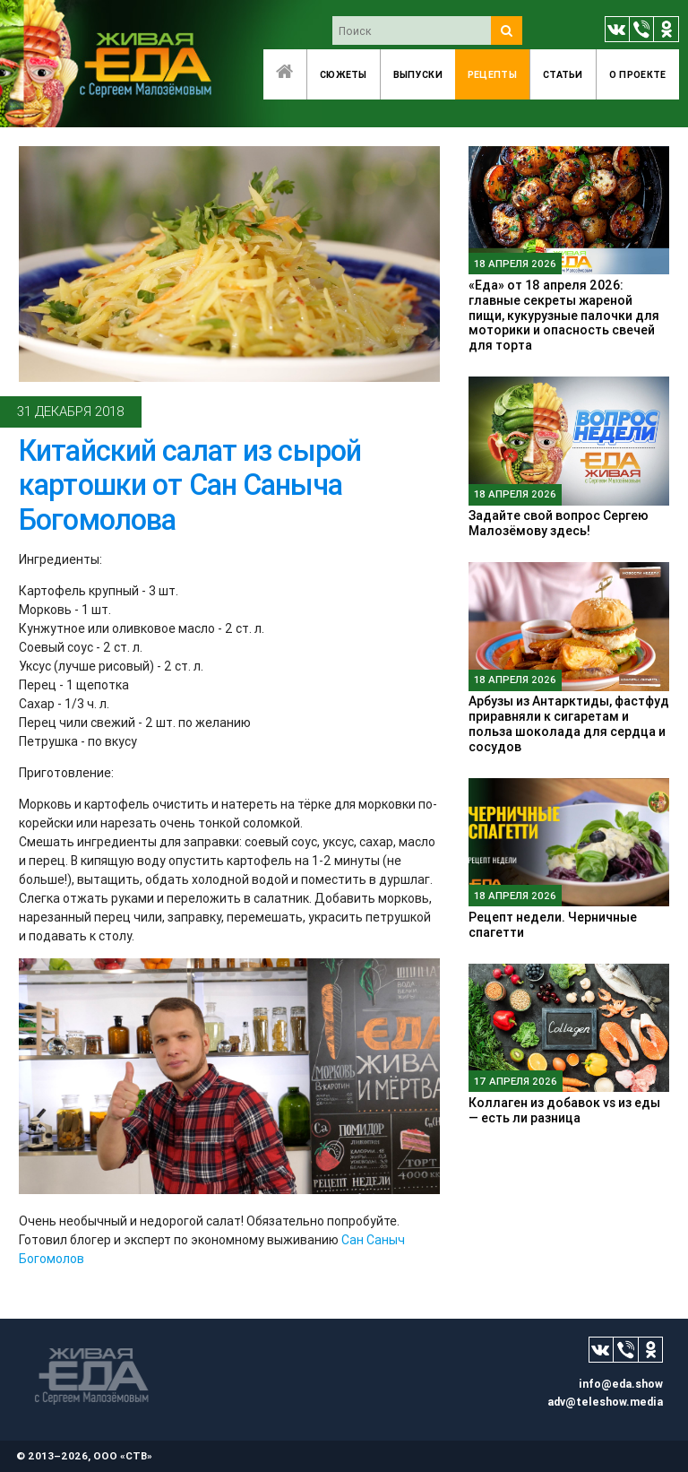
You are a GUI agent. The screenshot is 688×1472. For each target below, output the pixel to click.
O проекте (637, 74)
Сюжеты (343, 74)
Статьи (563, 74)
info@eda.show (621, 1383)
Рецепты (492, 74)
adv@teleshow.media (605, 1401)
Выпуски (418, 74)
